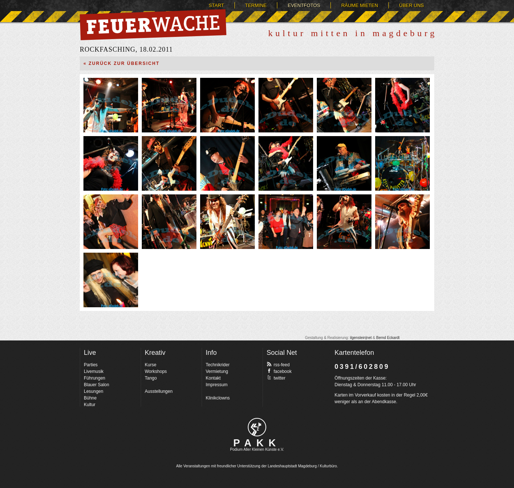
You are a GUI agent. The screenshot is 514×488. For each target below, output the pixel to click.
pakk (257, 427)
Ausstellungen (158, 391)
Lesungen (93, 391)
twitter (276, 378)
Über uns (411, 5)
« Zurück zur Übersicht (121, 63)
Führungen (94, 378)
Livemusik (93, 371)
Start (216, 5)
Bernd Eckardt (388, 338)
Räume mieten (359, 5)
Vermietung (217, 371)
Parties (90, 364)
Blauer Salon (96, 384)
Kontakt (213, 378)
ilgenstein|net (361, 338)
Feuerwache (153, 24)
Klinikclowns (218, 398)
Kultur (89, 404)
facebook (279, 371)
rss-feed (278, 364)
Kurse (150, 364)
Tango (151, 378)
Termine (256, 5)
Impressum (216, 384)
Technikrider (218, 364)
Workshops (156, 371)
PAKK (257, 443)
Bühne (90, 398)
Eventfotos (304, 5)
